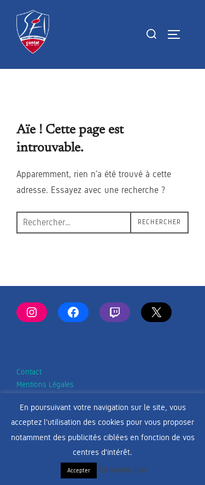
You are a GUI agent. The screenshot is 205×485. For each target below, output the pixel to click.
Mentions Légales (45, 384)
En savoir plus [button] (123, 470)
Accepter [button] (78, 470)
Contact (29, 372)
